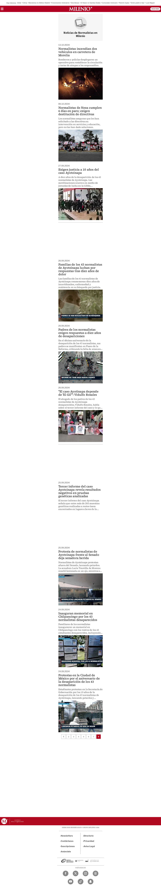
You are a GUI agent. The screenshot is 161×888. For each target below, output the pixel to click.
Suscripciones (68, 846)
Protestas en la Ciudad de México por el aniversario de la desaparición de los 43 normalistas (79, 680)
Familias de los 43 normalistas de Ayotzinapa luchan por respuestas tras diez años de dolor (80, 269)
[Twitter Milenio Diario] (75, 873)
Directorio (89, 836)
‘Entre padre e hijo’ (138, 3)
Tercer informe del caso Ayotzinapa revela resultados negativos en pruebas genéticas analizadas (79, 491)
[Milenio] (80, 9)
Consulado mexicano (110, 3)
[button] (2, 10)
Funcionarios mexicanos (60, 3)
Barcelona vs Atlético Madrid (39, 3)
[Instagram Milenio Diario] (85, 873)
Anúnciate (66, 851)
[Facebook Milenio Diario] (65, 873)
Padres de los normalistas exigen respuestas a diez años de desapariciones (79, 332)
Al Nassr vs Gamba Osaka (90, 3)
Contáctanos (67, 841)
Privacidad (89, 841)
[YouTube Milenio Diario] (70, 881)
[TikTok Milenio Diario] (80, 881)
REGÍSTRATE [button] (155, 9)
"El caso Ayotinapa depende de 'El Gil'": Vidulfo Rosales (78, 393)
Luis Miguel (150, 3)
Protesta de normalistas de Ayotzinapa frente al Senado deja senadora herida (78, 554)
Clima (25, 3)
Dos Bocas (75, 3)
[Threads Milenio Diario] (95, 873)
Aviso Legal (89, 846)
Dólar (19, 3)
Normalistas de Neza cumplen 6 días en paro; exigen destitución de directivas (80, 111)
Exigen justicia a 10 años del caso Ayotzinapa (78, 171)
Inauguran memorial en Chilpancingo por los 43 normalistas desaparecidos (77, 616)
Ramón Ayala (124, 3)
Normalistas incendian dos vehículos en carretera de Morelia (77, 52)
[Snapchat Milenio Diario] (90, 881)
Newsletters (67, 836)
